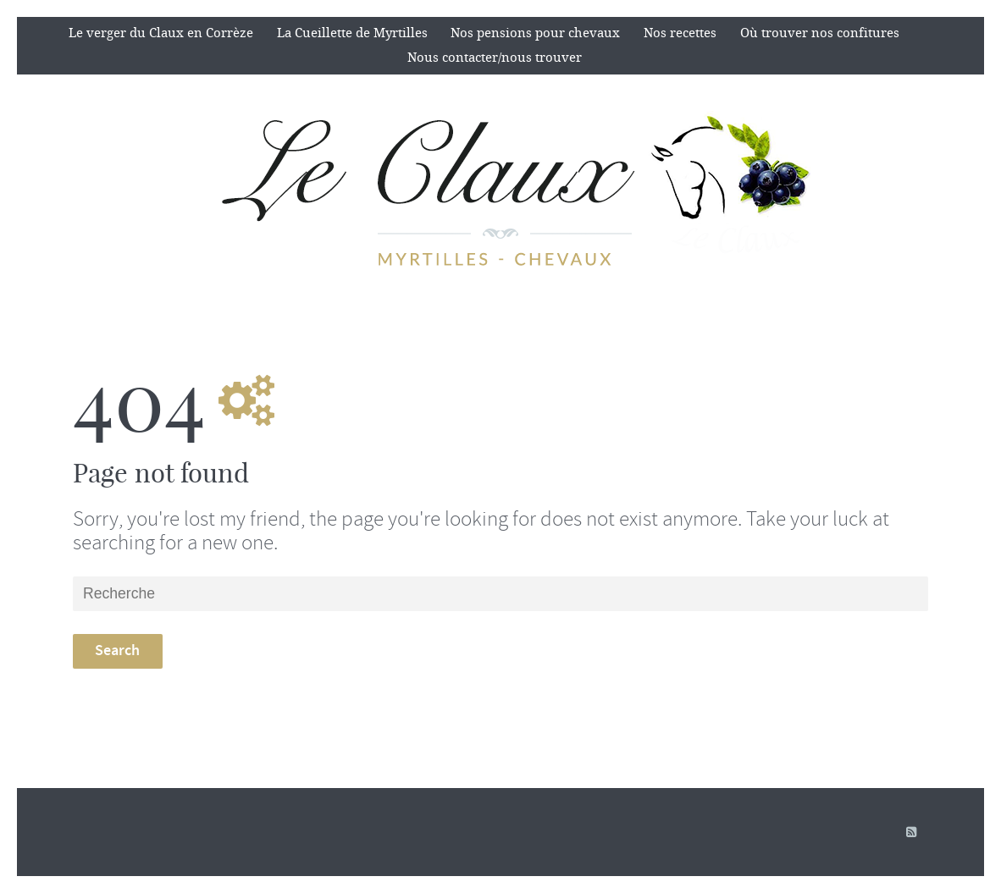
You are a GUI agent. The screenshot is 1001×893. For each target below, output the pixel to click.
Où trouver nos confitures (819, 33)
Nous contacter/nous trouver (494, 57)
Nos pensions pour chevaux (535, 33)
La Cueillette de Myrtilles (352, 33)
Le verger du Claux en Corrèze (161, 33)
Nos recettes (680, 33)
